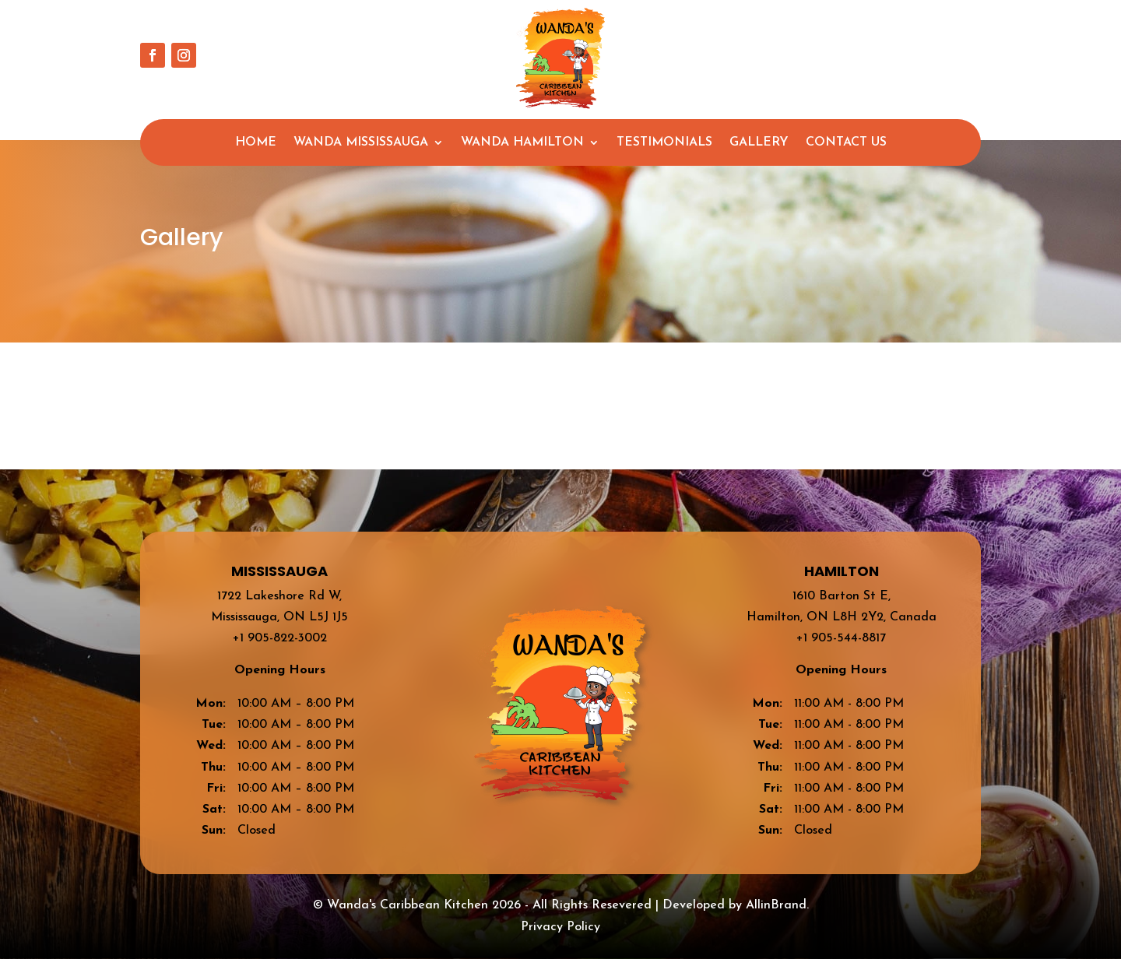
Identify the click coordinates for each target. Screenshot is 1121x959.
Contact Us (846, 143)
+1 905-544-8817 (841, 638)
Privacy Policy (560, 927)
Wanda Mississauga (360, 143)
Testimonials (664, 143)
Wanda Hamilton (522, 143)
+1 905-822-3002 (280, 638)
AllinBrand (776, 905)
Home (255, 143)
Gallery (759, 143)
